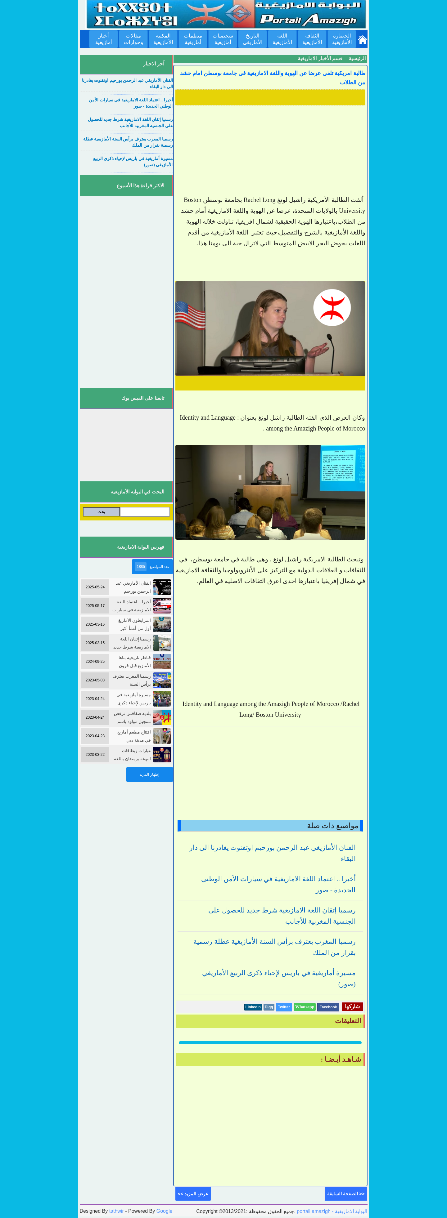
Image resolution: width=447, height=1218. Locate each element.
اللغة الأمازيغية (282, 39)
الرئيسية (357, 58)
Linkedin (253, 1007)
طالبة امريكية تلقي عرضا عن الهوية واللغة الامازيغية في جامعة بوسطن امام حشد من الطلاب (272, 78)
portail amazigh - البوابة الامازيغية (332, 1211)
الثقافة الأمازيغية (312, 39)
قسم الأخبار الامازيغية (320, 58)
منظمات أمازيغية (193, 39)
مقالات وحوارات (133, 39)
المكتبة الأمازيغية (163, 39)
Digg (269, 1007)
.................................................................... (137, 93)
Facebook (328, 1007)
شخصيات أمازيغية (223, 39)
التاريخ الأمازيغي (253, 39)
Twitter (284, 1007)
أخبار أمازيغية (103, 39)
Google (164, 1211)
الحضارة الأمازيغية (342, 39)
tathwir (116, 1211)
